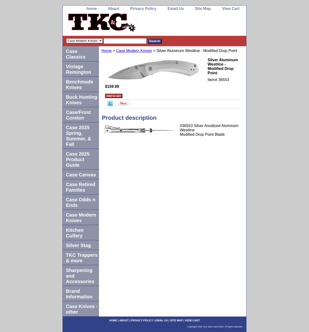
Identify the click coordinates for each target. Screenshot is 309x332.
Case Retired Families (80, 187)
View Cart (230, 9)
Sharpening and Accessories (80, 276)
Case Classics (75, 54)
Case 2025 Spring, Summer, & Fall (78, 136)
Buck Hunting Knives (81, 99)
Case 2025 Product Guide (78, 159)
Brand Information (79, 293)
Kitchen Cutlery (75, 232)
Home (106, 51)
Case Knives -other (82, 309)
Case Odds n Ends (80, 202)
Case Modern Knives (134, 51)
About (113, 9)
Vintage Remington (78, 69)
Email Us (176, 9)
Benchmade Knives (79, 84)
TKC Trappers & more (82, 257)
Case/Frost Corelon (78, 115)
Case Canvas (81, 174)
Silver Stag (78, 245)
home (92, 9)
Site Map (203, 9)
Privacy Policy (143, 9)
